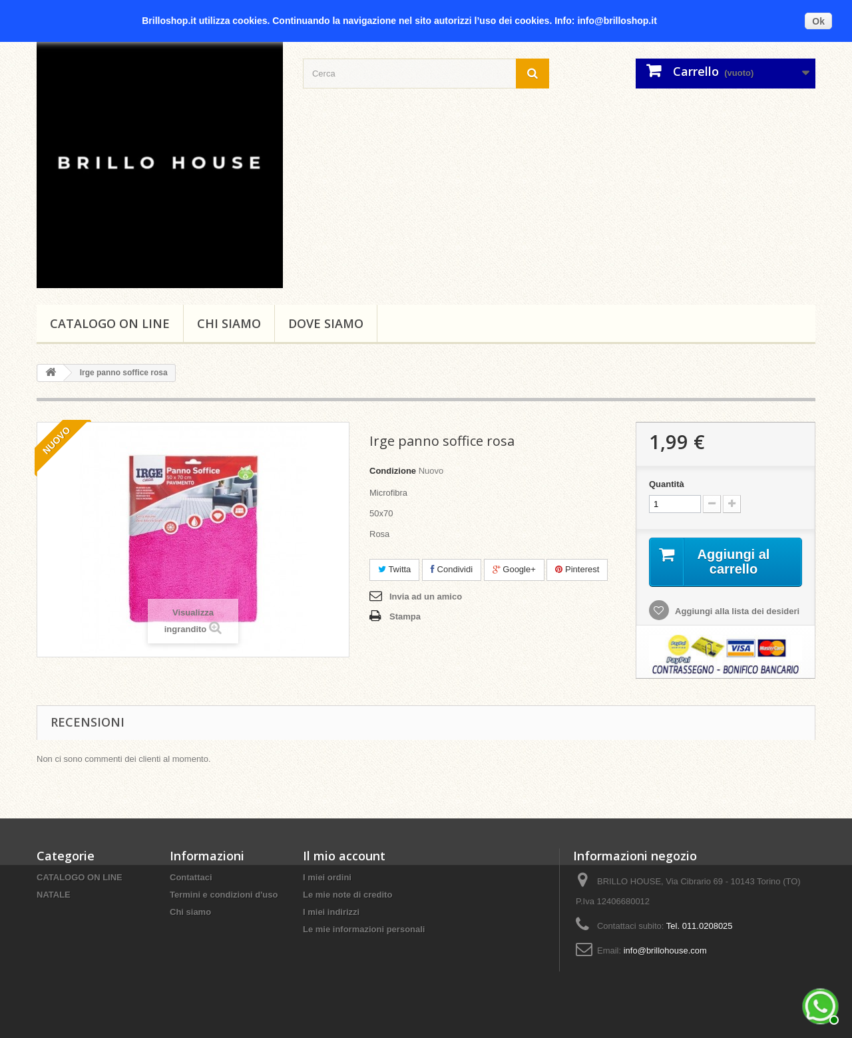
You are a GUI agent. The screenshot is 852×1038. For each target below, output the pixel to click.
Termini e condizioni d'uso (224, 895)
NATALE (54, 895)
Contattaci (191, 877)
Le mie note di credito (347, 895)
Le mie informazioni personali (364, 929)
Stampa (405, 616)
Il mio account (344, 856)
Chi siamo (229, 323)
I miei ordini (327, 877)
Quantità (666, 484)
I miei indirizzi (331, 912)
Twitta (394, 569)
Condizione (392, 471)
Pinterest (577, 569)
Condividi (452, 569)
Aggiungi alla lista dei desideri (736, 611)
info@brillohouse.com (665, 950)
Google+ (514, 569)
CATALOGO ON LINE (110, 323)
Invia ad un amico (425, 597)
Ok (818, 21)
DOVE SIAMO (325, 323)
